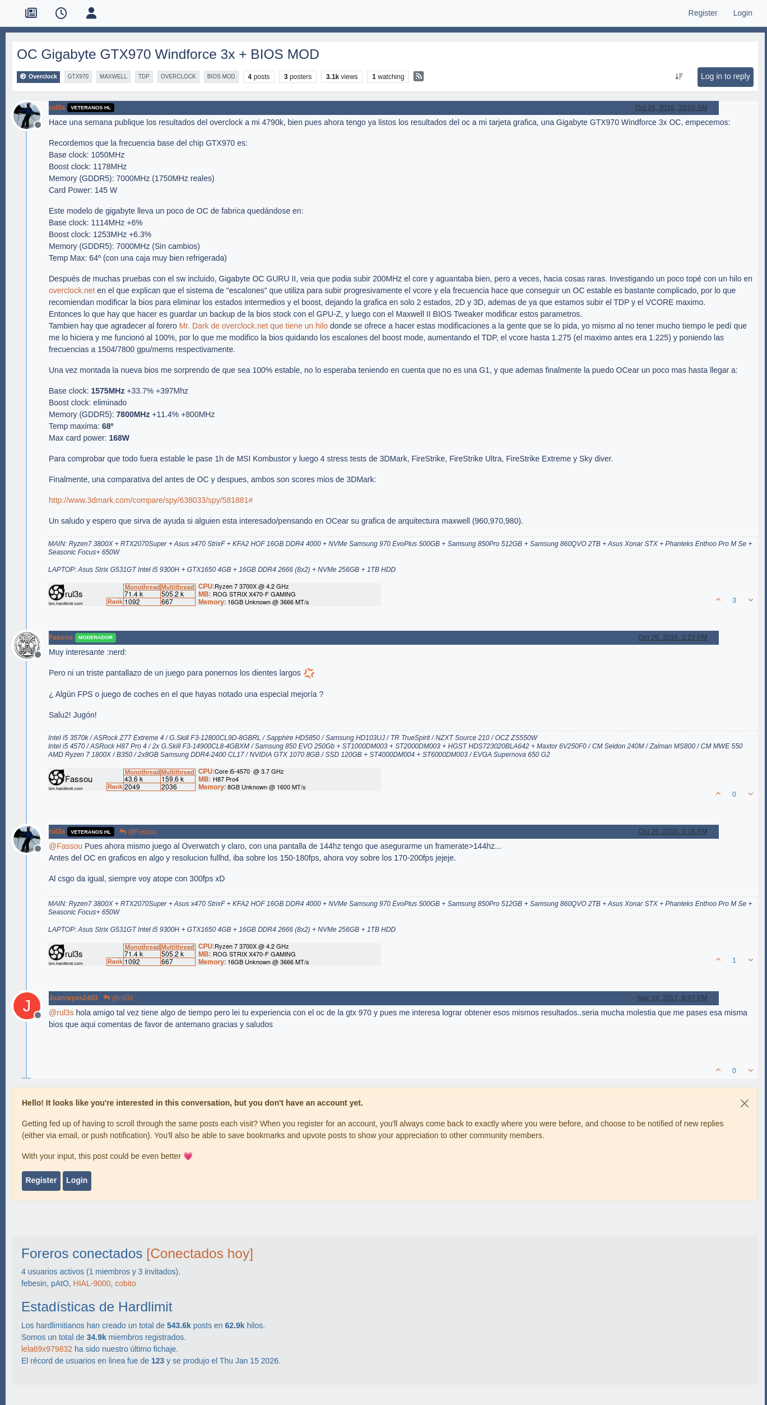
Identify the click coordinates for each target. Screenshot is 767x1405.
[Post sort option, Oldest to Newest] (679, 77)
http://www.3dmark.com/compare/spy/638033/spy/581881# (151, 500)
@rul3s (118, 998)
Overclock (38, 76)
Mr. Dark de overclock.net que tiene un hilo (253, 325)
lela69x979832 (46, 1348)
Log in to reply (725, 76)
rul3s (57, 108)
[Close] (744, 1103)
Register (41, 1180)
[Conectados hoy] (199, 1253)
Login (76, 1180)
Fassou (61, 637)
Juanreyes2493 (73, 998)
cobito (125, 1283)
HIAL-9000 (92, 1283)
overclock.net (72, 290)
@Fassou (138, 832)
